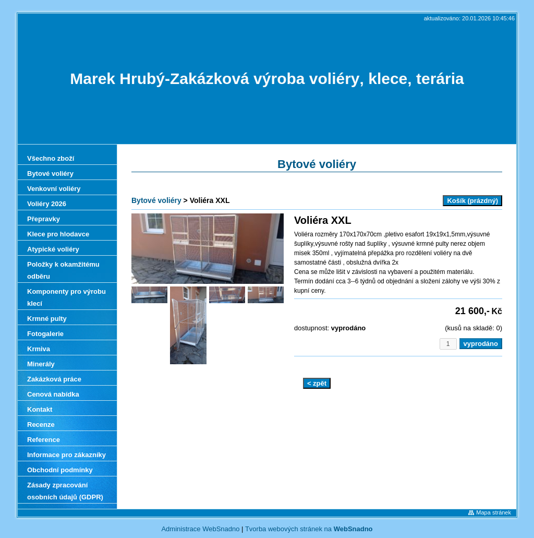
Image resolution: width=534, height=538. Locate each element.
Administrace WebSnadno (200, 529)
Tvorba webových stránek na (309, 529)
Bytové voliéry (156, 200)
